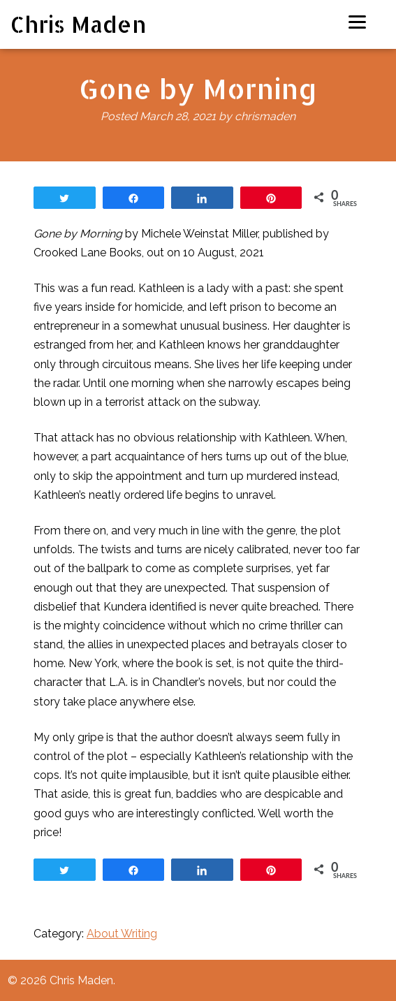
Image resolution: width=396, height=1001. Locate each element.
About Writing (122, 933)
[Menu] (357, 21)
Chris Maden (78, 24)
